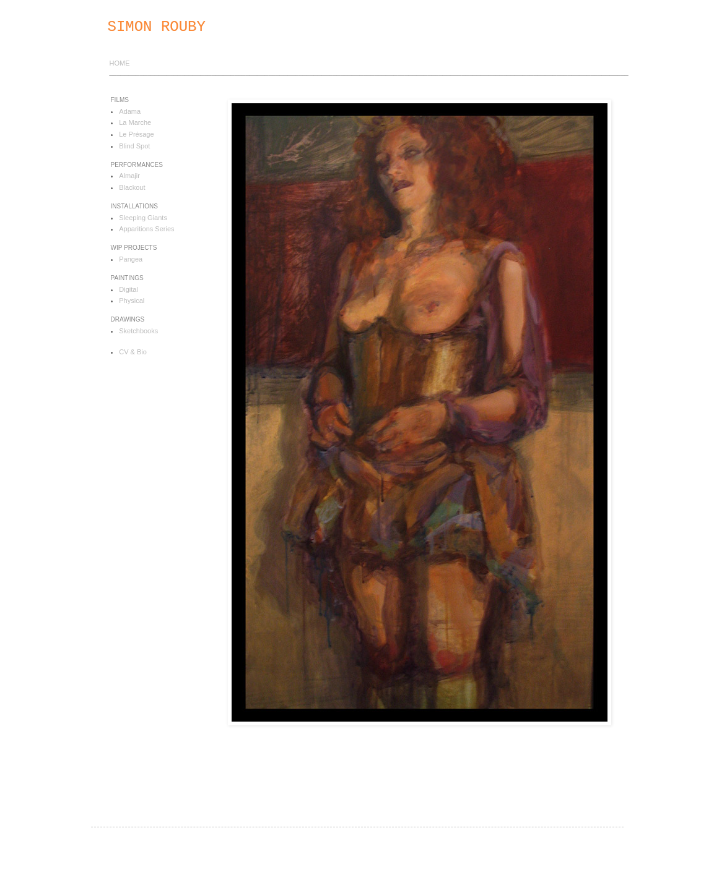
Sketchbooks (138, 331)
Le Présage (136, 134)
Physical (131, 300)
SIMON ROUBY (157, 27)
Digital (128, 289)
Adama (130, 111)
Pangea (130, 259)
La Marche (135, 122)
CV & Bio (133, 352)
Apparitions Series (146, 228)
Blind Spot (134, 146)
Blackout (132, 187)
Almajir (129, 175)
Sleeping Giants (143, 217)
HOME (120, 63)
